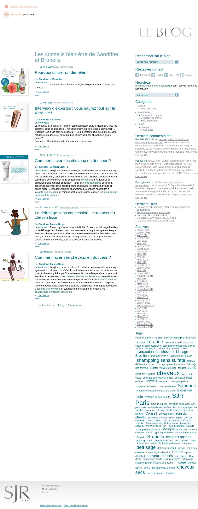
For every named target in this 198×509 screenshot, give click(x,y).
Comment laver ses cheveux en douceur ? (73, 160)
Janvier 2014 (143, 286)
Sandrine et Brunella (50, 79)
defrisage (160, 410)
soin (140, 397)
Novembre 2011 (145, 327)
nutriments (187, 443)
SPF (165, 426)
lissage (181, 448)
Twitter (159, 75)
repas (179, 417)
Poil (175, 407)
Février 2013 (143, 300)
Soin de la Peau (149, 108)
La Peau (141, 105)
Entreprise (146, 127)
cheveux (168, 373)
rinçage (180, 462)
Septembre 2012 (145, 305)
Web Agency (51, 505)
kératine (155, 341)
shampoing (165, 348)
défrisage (146, 447)
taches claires (174, 410)
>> (42, 92)
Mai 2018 (141, 254)
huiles (193, 440)
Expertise (184, 390)
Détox (147, 467)
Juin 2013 (142, 292)
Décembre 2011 (145, 324)
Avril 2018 (142, 257)
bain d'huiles (181, 456)
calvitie (140, 423)
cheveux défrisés (160, 456)
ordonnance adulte (152, 459)
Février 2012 (143, 319)
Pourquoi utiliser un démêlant (61, 72)
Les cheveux (42, 82)
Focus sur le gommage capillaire (153, 212)
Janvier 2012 (143, 321)
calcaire (190, 426)
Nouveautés (147, 130)
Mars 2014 (142, 284)
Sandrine (187, 385)
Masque (168, 429)
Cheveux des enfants (152, 115)
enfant (140, 348)
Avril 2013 (142, 294)
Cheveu (151, 381)
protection (182, 429)
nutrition (141, 342)
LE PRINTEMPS (159, 161)
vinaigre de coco (168, 368)
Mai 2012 (141, 313)
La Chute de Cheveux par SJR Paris (155, 220)
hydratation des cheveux (155, 352)
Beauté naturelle (153, 423)
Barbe (185, 440)
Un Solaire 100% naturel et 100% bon (156, 218)
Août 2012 (142, 308)
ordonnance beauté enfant (150, 390)
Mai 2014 (141, 278)
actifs (139, 410)
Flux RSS (174, 75)
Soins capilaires (172, 459)
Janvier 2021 (143, 232)
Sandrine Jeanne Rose (51, 224)
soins (151, 364)
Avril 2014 (142, 281)
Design (76, 505)
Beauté (177, 452)
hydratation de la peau (176, 342)
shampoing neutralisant (148, 429)
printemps (149, 410)
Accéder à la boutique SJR (24, 6)
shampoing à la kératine (158, 452)
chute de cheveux (167, 386)
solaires (158, 337)
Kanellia (170, 473)
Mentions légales (50, 489)
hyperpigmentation (163, 432)
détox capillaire (176, 426)
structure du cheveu (179, 404)
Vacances (164, 381)
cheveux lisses (153, 426)
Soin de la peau (159, 404)
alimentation (151, 348)
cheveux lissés (153, 420)
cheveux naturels (155, 473)
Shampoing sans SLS (179, 420)
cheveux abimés (178, 437)
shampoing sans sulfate (161, 360)
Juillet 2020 (143, 238)
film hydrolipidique (187, 407)
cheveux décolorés (146, 386)
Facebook (145, 75)
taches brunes (179, 348)
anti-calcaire (143, 443)
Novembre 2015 (145, 276)
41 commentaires (63, 252)
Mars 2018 (142, 259)
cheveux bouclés (144, 337)
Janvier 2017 (143, 267)
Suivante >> (74, 305)
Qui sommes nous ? (51, 486)
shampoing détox (179, 381)
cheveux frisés (166, 413)
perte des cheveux (157, 417)
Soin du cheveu (149, 120)
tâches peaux (171, 423)
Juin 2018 (142, 251)
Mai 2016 (141, 270)
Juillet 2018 (143, 249)
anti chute (170, 390)
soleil (171, 417)
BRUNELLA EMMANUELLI (53, 167)
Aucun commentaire (63, 67)
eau (164, 420)
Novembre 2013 (145, 289)
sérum (154, 443)
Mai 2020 (141, 243)
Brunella (155, 436)
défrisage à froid (145, 440)
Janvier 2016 (143, 273)
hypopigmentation (164, 440)
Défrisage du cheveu (151, 118)
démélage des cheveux (163, 467)
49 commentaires (65, 155)
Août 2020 (142, 235)
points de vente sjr (159, 356)
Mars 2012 (142, 316)
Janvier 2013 (143, 303)
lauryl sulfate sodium (185, 432)
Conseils (141, 437)
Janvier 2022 (143, 230)
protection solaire (176, 364)
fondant (182, 368)
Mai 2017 (141, 262)
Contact (188, 75)
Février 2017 (143, 265)
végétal (154, 368)
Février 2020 (143, 246)
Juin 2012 (142, 311)
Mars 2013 (142, 297)
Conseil (151, 413)
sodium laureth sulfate (159, 407)
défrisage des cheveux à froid (158, 377)
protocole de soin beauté (157, 397)
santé (149, 432)
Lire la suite (141, 155)
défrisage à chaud (166, 448)
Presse (140, 124)
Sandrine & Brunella (50, 119)
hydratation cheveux (169, 443)
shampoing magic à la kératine (180, 337)
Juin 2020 (142, 240)
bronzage (160, 364)
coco (177, 440)
